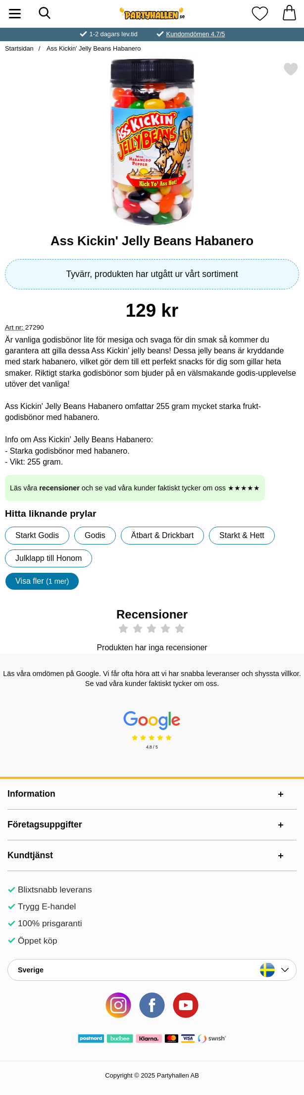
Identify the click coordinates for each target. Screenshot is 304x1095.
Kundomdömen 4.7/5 (195, 34)
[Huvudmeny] (15, 13)
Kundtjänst (30, 855)
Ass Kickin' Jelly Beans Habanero (93, 48)
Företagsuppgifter (44, 824)
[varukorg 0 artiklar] (289, 13)
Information (31, 794)
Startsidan (19, 48)
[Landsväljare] (152, 970)
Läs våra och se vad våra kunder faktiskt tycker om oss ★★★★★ (135, 488)
